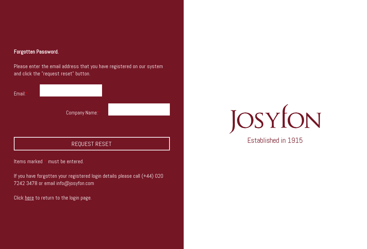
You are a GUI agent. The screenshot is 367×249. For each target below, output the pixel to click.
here (29, 197)
